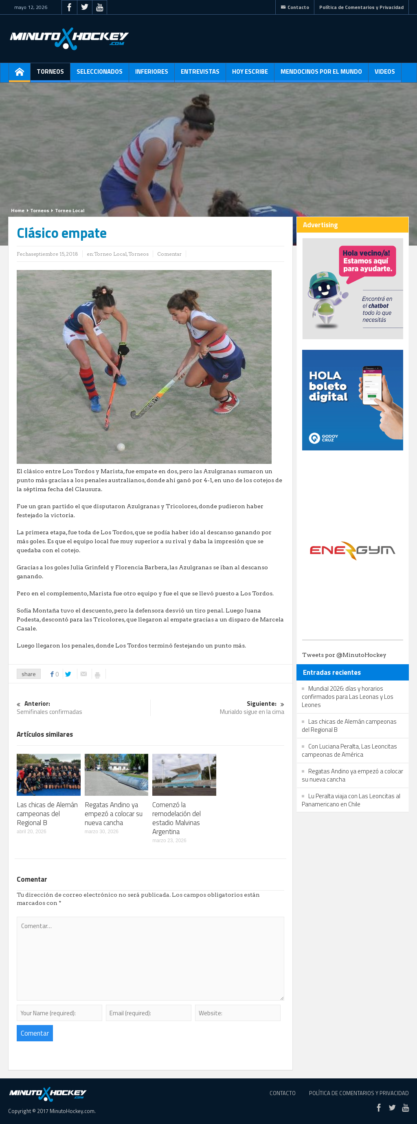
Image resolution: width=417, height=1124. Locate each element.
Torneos (50, 74)
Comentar (169, 254)
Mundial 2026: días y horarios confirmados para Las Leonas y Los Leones (347, 696)
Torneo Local (69, 210)
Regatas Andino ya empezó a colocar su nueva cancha (114, 813)
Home (17, 210)
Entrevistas (200, 74)
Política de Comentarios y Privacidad (361, 7)
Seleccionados (99, 74)
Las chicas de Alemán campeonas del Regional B (47, 813)
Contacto (295, 7)
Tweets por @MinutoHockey (344, 655)
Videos (385, 74)
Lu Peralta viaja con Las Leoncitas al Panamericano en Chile (351, 800)
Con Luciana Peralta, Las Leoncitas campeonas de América (349, 750)
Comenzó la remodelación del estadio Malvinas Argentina (176, 818)
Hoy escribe (250, 74)
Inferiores (151, 74)
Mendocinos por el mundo (321, 74)
